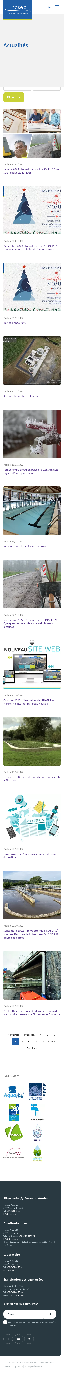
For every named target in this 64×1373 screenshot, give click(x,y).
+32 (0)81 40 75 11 (15, 1211)
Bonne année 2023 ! (15, 323)
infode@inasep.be (11, 1239)
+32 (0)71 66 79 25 (27, 1236)
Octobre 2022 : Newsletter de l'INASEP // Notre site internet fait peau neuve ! (28, 701)
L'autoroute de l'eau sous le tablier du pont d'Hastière (30, 855)
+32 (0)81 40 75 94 (15, 1292)
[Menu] (57, 7)
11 (36, 1042)
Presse (17, 86)
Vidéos (47, 86)
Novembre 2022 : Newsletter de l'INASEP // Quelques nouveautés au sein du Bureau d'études (30, 623)
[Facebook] (8, 1339)
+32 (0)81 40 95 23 (17, 1295)
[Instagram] (29, 1339)
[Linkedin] (18, 1339)
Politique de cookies (34, 1366)
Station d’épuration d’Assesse (21, 396)
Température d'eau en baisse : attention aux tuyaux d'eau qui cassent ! (30, 471)
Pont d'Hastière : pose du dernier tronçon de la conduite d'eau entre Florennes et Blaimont (31, 1012)
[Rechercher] (49, 7)
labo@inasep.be (10, 1270)
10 (30, 1042)
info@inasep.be (10, 1214)
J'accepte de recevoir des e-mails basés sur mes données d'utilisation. (32, 1324)
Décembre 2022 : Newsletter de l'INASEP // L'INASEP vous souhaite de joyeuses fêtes (30, 247)
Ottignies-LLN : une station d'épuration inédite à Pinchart (32, 778)
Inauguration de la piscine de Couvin (25, 546)
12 (43, 1042)
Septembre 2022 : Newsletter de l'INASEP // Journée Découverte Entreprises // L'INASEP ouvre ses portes (30, 933)
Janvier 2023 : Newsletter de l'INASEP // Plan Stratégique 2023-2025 (31, 170)
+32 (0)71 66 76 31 (15, 1267)
